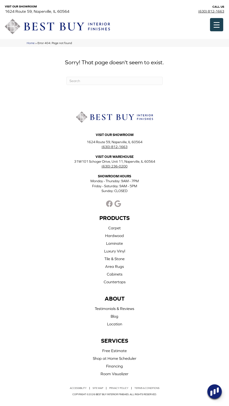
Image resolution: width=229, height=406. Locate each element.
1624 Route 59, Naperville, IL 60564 (37, 11)
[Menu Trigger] (216, 24)
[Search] (114, 81)
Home (31, 43)
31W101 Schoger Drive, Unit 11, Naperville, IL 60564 (114, 161)
